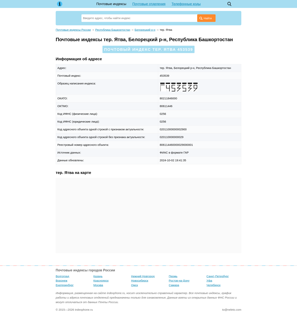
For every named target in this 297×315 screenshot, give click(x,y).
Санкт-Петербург (217, 276)
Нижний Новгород (143, 276)
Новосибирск (139, 280)
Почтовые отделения (149, 4)
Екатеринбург (64, 285)
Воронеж (61, 280)
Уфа (209, 280)
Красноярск (101, 280)
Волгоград (62, 276)
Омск (134, 285)
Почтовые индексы (111, 4)
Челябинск (213, 285)
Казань (97, 276)
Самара (174, 285)
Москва (98, 285)
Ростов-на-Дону (179, 280)
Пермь (173, 276)
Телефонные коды (186, 4)
